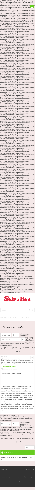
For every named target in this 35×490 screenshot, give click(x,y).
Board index (15, 315)
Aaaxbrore (4, 356)
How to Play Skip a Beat (8, 317)
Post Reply (7, 335)
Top (29, 469)
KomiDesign (29, 477)
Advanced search (23, 339)
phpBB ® (12, 477)
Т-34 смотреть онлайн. (12, 327)
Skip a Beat (5, 315)
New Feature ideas (23, 317)
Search (19, 339)
